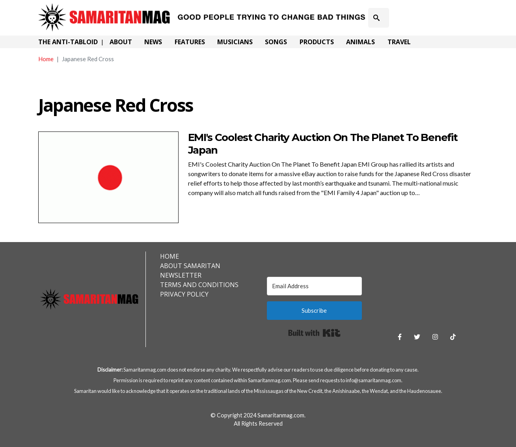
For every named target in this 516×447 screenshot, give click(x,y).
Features (190, 42)
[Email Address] (314, 286)
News (153, 42)
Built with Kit (314, 333)
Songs (276, 42)
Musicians (235, 42)
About (121, 42)
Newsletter (180, 275)
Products (317, 42)
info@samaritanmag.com (373, 380)
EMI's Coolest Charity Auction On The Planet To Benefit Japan (323, 143)
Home (46, 58)
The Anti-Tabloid (68, 42)
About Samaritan (190, 265)
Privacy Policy (184, 294)
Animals (360, 42)
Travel (399, 42)
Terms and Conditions (199, 284)
